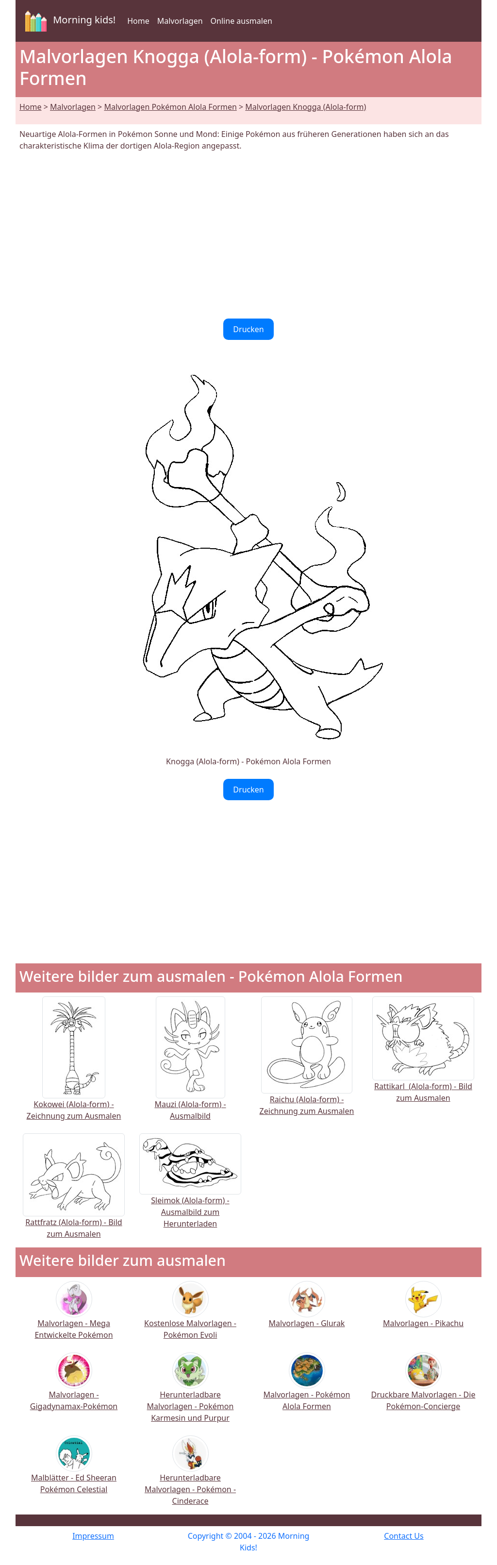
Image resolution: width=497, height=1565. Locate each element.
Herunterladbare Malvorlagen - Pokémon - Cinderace (190, 1476)
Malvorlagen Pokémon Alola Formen (170, 106)
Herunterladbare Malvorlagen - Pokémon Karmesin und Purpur (190, 1393)
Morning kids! (68, 20)
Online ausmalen (241, 21)
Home (138, 21)
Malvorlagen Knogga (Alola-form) (305, 106)
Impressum (93, 1536)
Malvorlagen (180, 21)
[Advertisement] (248, 235)
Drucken (248, 329)
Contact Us (403, 1536)
